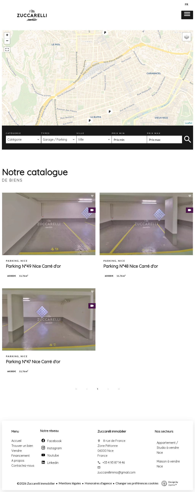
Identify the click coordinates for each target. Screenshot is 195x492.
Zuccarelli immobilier (112, 431)
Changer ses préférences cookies (137, 483)
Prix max (154, 133)
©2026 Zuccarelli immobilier (36, 483)
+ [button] (7, 35)
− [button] (7, 41)
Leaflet (188, 123)
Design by (168, 483)
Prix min (118, 133)
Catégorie (13, 133)
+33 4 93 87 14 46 (113, 462)
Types (45, 133)
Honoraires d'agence (98, 483)
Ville (80, 133)
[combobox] (23, 139)
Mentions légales (70, 483)
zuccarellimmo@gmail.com (116, 472)
